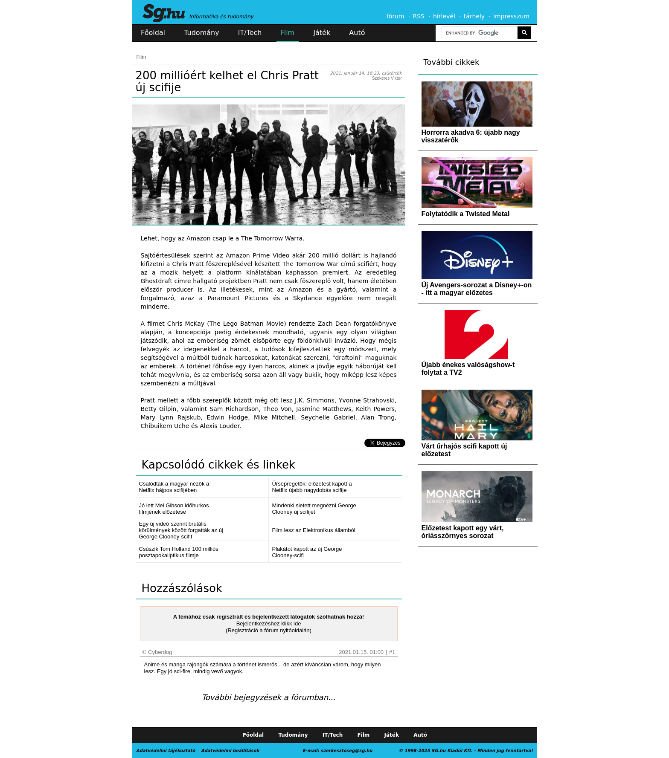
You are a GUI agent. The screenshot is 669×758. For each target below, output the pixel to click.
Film (288, 33)
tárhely (474, 16)
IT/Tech (250, 33)
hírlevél (444, 16)
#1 (392, 652)
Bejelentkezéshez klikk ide (268, 623)
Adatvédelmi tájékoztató (165, 750)
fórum (395, 16)
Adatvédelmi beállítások (230, 750)
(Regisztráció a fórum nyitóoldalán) (268, 630)
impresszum (511, 16)
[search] (479, 33)
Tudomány (201, 33)
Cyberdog (160, 652)
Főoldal (153, 33)
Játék (321, 33)
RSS (419, 16)
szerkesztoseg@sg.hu (346, 750)
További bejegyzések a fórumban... (268, 697)
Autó (357, 33)
